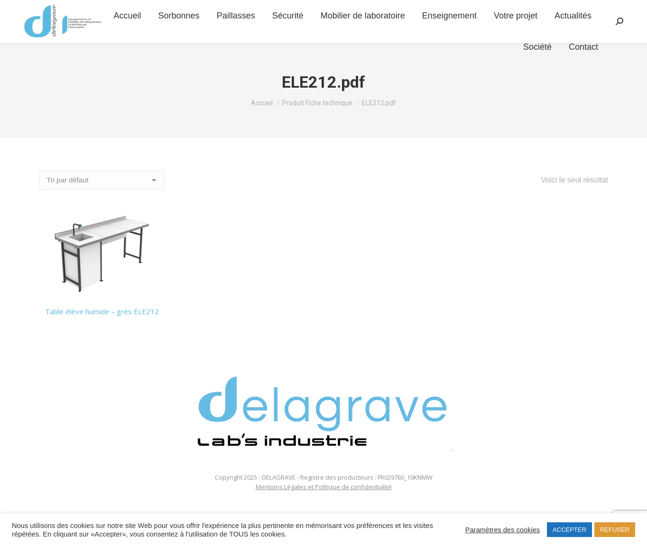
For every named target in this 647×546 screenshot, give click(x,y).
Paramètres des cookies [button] (502, 530)
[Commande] (101, 180)
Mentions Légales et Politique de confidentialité (324, 486)
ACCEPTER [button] (569, 529)
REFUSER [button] (614, 529)
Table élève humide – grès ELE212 (102, 311)
